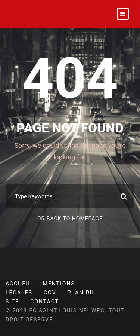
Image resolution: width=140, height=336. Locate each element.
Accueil (19, 284)
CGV (50, 293)
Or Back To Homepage (70, 219)
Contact (44, 302)
